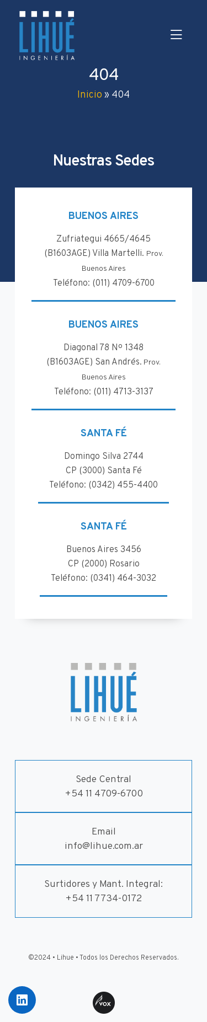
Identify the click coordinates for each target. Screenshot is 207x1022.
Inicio (89, 95)
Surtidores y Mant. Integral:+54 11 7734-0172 (103, 891)
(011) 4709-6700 (123, 283)
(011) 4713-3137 (123, 392)
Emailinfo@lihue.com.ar (104, 839)
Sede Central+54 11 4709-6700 (104, 786)
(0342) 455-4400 (123, 485)
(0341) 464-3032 (123, 578)
